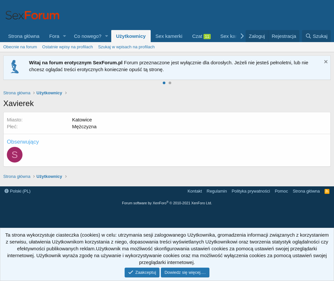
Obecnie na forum (20, 46)
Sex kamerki (169, 36)
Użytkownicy (131, 36)
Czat (201, 36)
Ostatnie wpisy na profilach (67, 46)
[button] (64, 36)
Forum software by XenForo (167, 203)
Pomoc (281, 191)
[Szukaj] (316, 36)
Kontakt (195, 191)
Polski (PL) (17, 191)
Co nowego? (87, 36)
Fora (54, 36)
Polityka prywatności (251, 191)
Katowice (82, 119)
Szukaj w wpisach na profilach (126, 46)
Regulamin (217, 191)
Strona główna (23, 36)
